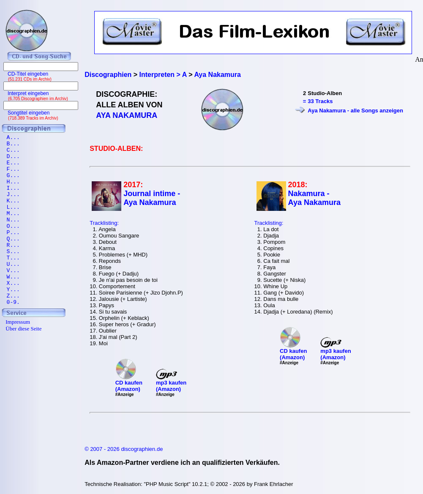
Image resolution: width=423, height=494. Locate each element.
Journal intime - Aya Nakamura (151, 198)
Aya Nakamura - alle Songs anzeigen (355, 110)
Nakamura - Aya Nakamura (314, 198)
